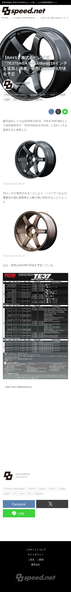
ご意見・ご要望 (36, 559)
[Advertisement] (35, 429)
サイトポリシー (36, 554)
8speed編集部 (23, 83)
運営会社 (35, 564)
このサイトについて (35, 549)
